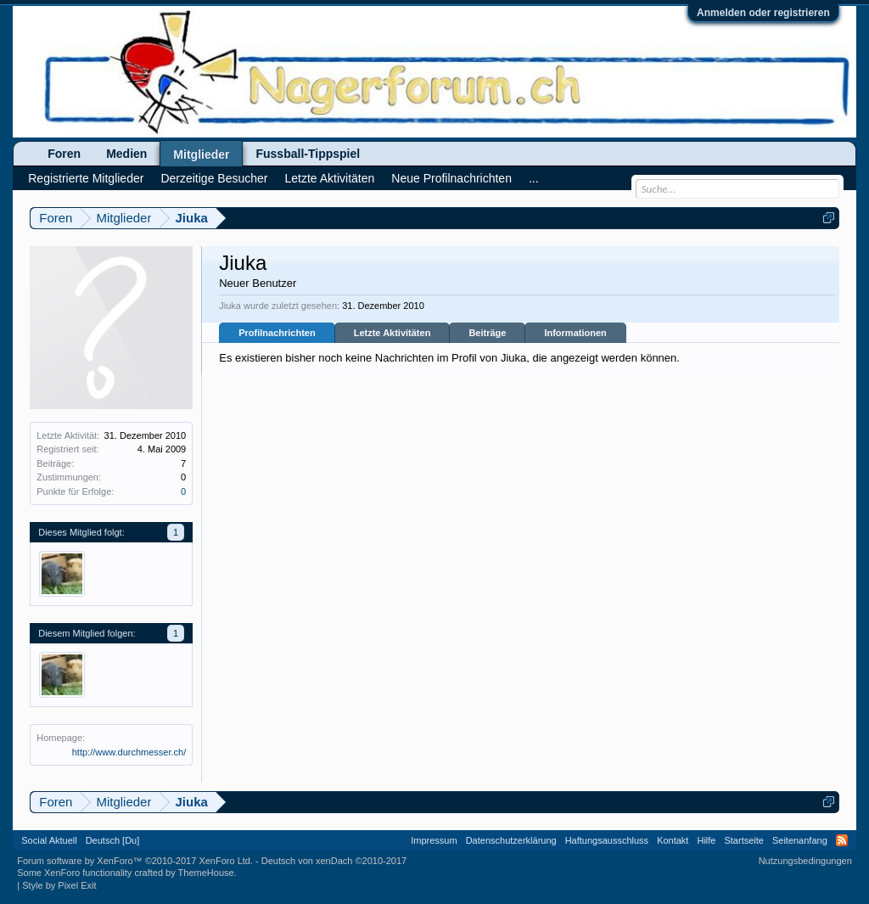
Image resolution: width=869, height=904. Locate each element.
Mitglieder (201, 154)
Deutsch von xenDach (333, 861)
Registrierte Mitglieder (85, 178)
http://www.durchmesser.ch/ (129, 752)
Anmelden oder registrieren (763, 13)
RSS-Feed (842, 840)
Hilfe (706, 840)
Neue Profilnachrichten (451, 178)
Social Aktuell (48, 840)
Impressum (434, 840)
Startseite (743, 840)
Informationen (575, 333)
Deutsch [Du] (113, 840)
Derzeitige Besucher (213, 178)
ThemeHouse (206, 873)
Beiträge (487, 333)
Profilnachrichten (276, 333)
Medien (126, 153)
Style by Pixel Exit (59, 885)
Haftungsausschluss (606, 840)
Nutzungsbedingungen (805, 861)
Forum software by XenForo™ (135, 861)
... (534, 178)
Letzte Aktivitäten (392, 333)
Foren (64, 153)
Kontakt (672, 840)
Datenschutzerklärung (511, 840)
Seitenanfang (799, 840)
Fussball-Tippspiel (307, 153)
